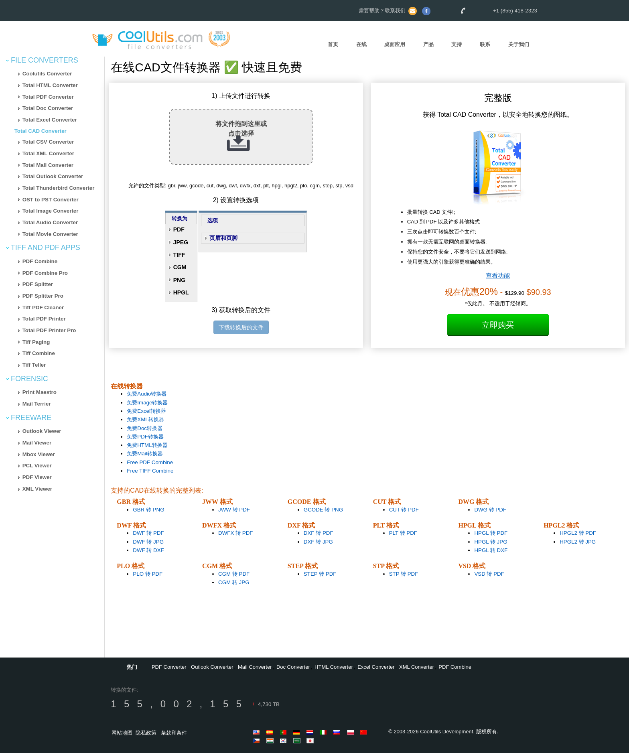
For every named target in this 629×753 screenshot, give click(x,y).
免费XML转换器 (145, 419)
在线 (361, 44)
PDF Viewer (37, 477)
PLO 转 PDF (147, 574)
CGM (180, 267)
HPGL (181, 292)
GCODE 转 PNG (323, 510)
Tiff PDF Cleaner (43, 307)
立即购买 (498, 325)
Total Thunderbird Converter (58, 188)
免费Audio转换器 (146, 394)
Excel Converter (375, 667)
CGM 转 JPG (233, 582)
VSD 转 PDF (489, 574)
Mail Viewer (36, 443)
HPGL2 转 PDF (578, 533)
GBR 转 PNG (148, 510)
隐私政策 (146, 733)
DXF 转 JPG (318, 542)
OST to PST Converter (50, 200)
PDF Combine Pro (45, 273)
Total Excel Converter (49, 120)
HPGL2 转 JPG (578, 542)
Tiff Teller (34, 365)
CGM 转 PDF (234, 574)
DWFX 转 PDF (235, 533)
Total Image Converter (50, 211)
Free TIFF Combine (150, 471)
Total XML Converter (48, 153)
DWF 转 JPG (148, 542)
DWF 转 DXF (148, 550)
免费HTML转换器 (147, 445)
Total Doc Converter (47, 108)
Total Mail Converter (47, 165)
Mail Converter (255, 667)
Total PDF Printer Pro (49, 330)
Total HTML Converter (50, 85)
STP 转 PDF (403, 574)
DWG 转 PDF (490, 510)
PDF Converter (169, 667)
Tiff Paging (36, 342)
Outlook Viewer (41, 431)
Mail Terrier (36, 404)
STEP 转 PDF (320, 574)
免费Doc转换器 (144, 428)
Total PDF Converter (48, 97)
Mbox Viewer (38, 454)
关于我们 (518, 44)
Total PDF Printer (44, 319)
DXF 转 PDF (318, 533)
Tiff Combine (38, 353)
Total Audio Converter (50, 222)
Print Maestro (39, 392)
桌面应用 (394, 44)
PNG (179, 280)
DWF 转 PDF (148, 533)
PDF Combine (39, 261)
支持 (456, 44)
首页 (333, 44)
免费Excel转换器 (146, 411)
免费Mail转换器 (144, 454)
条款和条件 (174, 733)
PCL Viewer (37, 466)
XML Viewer (37, 489)
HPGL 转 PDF (490, 533)
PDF (179, 229)
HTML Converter (333, 667)
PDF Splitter (37, 284)
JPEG (180, 242)
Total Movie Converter (50, 234)
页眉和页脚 (223, 238)
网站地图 (122, 733)
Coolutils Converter (47, 74)
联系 (485, 44)
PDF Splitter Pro (42, 296)
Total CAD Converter (40, 131)
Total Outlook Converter (52, 176)
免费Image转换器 (147, 403)
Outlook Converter (212, 667)
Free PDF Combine (150, 462)
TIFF (179, 255)
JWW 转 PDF (234, 510)
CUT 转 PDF (404, 510)
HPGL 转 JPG (490, 542)
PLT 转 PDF (403, 533)
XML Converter (416, 667)
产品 (428, 44)
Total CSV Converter (48, 142)
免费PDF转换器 (145, 437)
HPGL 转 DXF (490, 550)
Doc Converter (293, 667)
